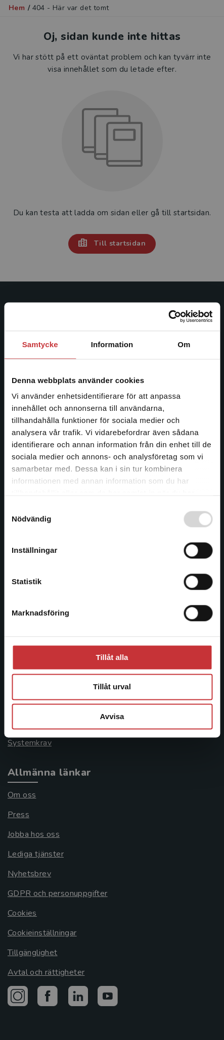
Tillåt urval (112, 687)
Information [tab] (112, 344)
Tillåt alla (112, 657)
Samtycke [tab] (40, 344)
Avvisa (112, 716)
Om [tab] (183, 344)
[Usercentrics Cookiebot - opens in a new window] (168, 316)
